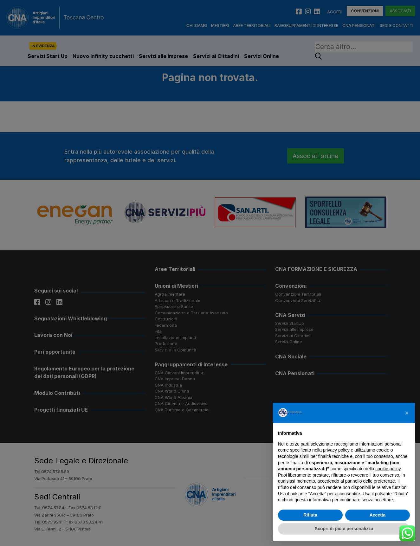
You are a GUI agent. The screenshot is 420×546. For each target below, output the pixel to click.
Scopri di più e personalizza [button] (344, 528)
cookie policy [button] (387, 468)
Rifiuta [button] (310, 514)
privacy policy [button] (336, 450)
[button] (407, 413)
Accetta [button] (378, 514)
